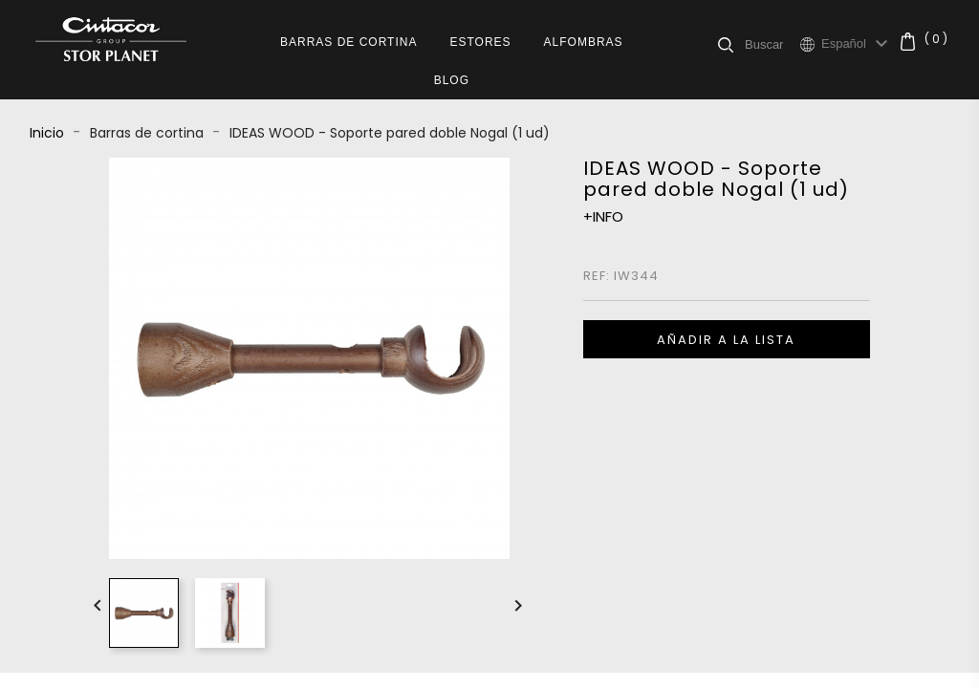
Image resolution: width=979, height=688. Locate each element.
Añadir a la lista (726, 340)
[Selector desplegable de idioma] (857, 43)
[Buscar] (772, 44)
